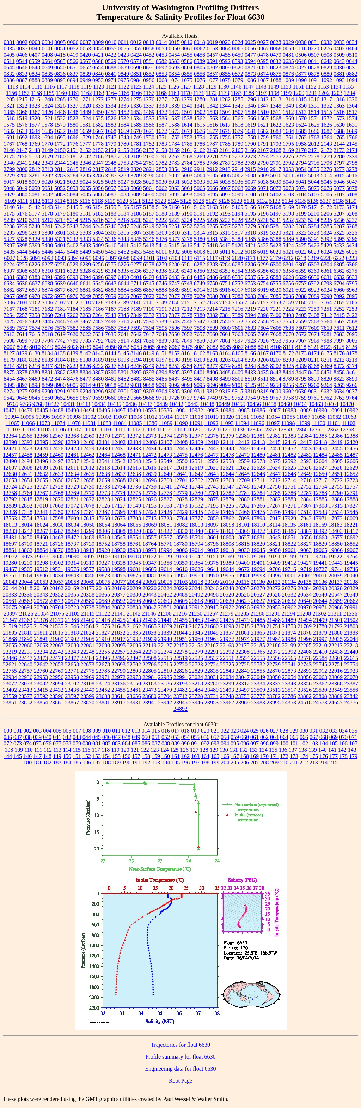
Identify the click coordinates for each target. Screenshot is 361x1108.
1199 (286, 93)
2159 (174, 150)
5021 (60, 182)
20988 (336, 607)
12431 (118, 449)
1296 (250, 99)
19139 (180, 556)
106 (343, 743)
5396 (351, 239)
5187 (148, 214)
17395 (118, 512)
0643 (339, 61)
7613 (9, 334)
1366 (21, 112)
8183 (47, 360)
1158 (36, 93)
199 (215, 762)
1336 (136, 106)
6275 (110, 264)
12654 (25, 480)
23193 (180, 683)
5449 (85, 252)
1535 (148, 118)
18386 (289, 531)
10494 (87, 410)
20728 (87, 607)
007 (77, 731)
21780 (320, 626)
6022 (301, 252)
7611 (339, 328)
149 (57, 756)
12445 (180, 449)
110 (28, 750)
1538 (186, 118)
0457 (212, 55)
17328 (10, 512)
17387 (103, 512)
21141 (118, 614)
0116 (300, 49)
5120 (122, 201)
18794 (196, 544)
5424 (288, 245)
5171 (313, 207)
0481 (288, 55)
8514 (275, 379)
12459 (41, 455)
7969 (313, 341)
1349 (288, 106)
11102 (348, 423)
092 (205, 743)
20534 (305, 595)
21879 (320, 633)
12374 (165, 436)
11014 (165, 417)
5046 (339, 182)
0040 (34, 49)
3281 (34, 175)
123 (155, 750)
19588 (103, 569)
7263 (85, 315)
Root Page (180, 1081)
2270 (212, 156)
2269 (199, 156)
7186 (98, 309)
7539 (161, 322)
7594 (148, 328)
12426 (56, 449)
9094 (186, 385)
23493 (227, 690)
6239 (85, 264)
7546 (186, 322)
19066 (336, 550)
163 (195, 756)
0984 (136, 80)
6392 (60, 277)
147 (37, 756)
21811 (41, 633)
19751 (10, 576)
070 (343, 737)
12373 (149, 436)
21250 (195, 614)
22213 (336, 645)
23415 (41, 690)
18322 (165, 531)
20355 (72, 595)
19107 (103, 556)
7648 (161, 334)
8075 (187, 347)
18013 (10, 525)
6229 (72, 264)
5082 (47, 195)
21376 (41, 620)
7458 (72, 322)
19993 (258, 576)
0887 (21, 80)
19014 (196, 550)
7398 (263, 315)
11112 (133, 429)
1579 (60, 125)
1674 (186, 131)
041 (57, 737)
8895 (9, 385)
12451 (274, 449)
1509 (250, 112)
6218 (300, 258)
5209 (9, 220)
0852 (148, 74)
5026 (110, 182)
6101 (149, 258)
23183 (149, 683)
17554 (25, 518)
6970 (34, 296)
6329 (98, 271)
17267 (274, 506)
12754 (320, 487)
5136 (312, 201)
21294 (288, 614)
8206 (263, 360)
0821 (250, 68)
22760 (41, 671)
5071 (263, 188)
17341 (41, 512)
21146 (149, 614)
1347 (263, 106)
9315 (237, 391)
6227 (47, 264)
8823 (339, 379)
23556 (351, 690)
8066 (161, 347)
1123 (135, 87)
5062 (161, 188)
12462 (87, 455)
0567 (85, 61)
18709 (25, 544)
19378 (211, 563)
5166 (250, 207)
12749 (258, 487)
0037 (21, 49)
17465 (227, 512)
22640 (25, 664)
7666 (263, 334)
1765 (339, 137)
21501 (336, 620)
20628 (274, 601)
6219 (313, 258)
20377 (118, 595)
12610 (56, 468)
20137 (335, 582)
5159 (161, 207)
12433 (134, 449)
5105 (313, 195)
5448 (72, 252)
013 (136, 731)
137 (293, 750)
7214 (212, 309)
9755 (263, 398)
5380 (199, 239)
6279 (161, 264)
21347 (10, 620)
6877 (60, 290)
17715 (149, 518)
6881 (85, 290)
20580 (87, 601)
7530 (148, 322)
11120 (193, 429)
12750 (274, 487)
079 (77, 743)
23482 (180, 690)
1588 (174, 125)
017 (175, 731)
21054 (42, 614)
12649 (305, 474)
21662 (134, 626)
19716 (289, 569)
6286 (250, 264)
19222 (335, 556)
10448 (207, 404)
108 (9, 750)
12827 (165, 499)
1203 (336, 93)
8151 (161, 353)
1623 (288, 125)
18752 (103, 544)
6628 (288, 277)
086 (146, 743)
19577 (87, 569)
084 (126, 743)
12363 (347, 429)
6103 (174, 258)
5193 (225, 214)
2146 (9, 150)
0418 (60, 55)
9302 (136, 391)
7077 (174, 296)
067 (314, 737)
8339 (301, 366)
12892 (25, 506)
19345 (134, 563)
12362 (331, 429)
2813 (47, 169)
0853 (161, 74)
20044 (26, 582)
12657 (72, 480)
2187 (110, 156)
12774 (118, 493)
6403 (148, 277)
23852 (25, 703)
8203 (225, 360)
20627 (258, 601)
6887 (148, 290)
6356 (263, 271)
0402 (339, 49)
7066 (123, 296)
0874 (263, 74)
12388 (351, 436)
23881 (103, 703)
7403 (288, 315)
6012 (237, 252)
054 (185, 737)
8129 (21, 353)
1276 (148, 99)
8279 (225, 366)
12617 (165, 468)
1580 (72, 125)
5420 (237, 245)
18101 (243, 525)
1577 (34, 125)
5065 (199, 188)
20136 (320, 582)
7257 (21, 315)
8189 (98, 360)
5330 (47, 239)
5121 (135, 201)
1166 (136, 93)
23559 (10, 696)
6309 (34, 271)
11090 (181, 423)
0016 (186, 42)
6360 (313, 271)
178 (343, 756)
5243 (72, 226)
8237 (110, 366)
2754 (136, 163)
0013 (148, 42)
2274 (263, 156)
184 (67, 762)
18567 (165, 537)
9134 (263, 385)
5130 (236, 201)
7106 (47, 302)
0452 (148, 55)
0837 (72, 74)
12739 (149, 487)
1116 (49, 87)
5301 (60, 233)
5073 (288, 188)
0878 (313, 74)
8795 (301, 379)
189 (116, 762)
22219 (10, 652)
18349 (211, 531)
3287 (110, 175)
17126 (103, 506)
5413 (148, 245)
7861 (225, 341)
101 (294, 743)
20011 (320, 576)
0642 (326, 61)
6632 (339, 277)
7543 (174, 322)
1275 (136, 99)
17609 (72, 518)
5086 (98, 195)
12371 (118, 436)
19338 (118, 563)
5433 (339, 245)
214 (323, 762)
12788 (320, 493)
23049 (258, 677)
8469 (34, 379)
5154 (98, 207)
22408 (305, 652)
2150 (60, 150)
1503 (212, 112)
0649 (47, 68)
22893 (305, 671)
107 (353, 743)
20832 (118, 607)
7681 (326, 334)
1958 (301, 144)
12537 (72, 461)
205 (235, 762)
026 (264, 731)
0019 (212, 42)
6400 (123, 277)
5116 (84, 201)
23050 (274, 677)
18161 (304, 525)
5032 (186, 182)
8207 (275, 360)
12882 (274, 499)
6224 (9, 264)
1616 (212, 125)
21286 (257, 614)
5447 (60, 252)
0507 (313, 55)
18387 (305, 531)
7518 (136, 322)
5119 (109, 201)
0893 (60, 80)
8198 (174, 360)
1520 (34, 118)
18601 (211, 537)
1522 (60, 118)
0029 (288, 42)
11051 (242, 417)
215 (333, 762)
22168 (227, 645)
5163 (212, 207)
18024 (41, 525)
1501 (186, 112)
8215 (21, 366)
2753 (123, 163)
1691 (9, 137)
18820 (258, 544)
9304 (161, 391)
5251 (174, 226)
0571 (136, 61)
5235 (326, 220)
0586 (186, 61)
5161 (186, 207)
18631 (258, 537)
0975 (123, 80)
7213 (199, 309)
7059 (110, 296)
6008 (199, 252)
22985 (165, 677)
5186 (136, 214)
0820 (237, 68)
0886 (9, 80)
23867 (72, 703)
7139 (123, 302)
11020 (227, 417)
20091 (150, 582)
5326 (351, 233)
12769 (72, 493)
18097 (212, 525)
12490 (10, 461)
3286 (98, 175)
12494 (25, 461)
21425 (118, 620)
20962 (289, 607)
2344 (60, 163)
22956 (56, 677)
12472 (149, 455)
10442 (176, 404)
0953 (98, 80)
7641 (123, 334)
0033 (339, 42)
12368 (72, 436)
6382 (21, 277)
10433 (83, 404)
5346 (148, 239)
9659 (98, 398)
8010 (35, 347)
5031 (174, 182)
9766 (25, 404)
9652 (60, 398)
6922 (301, 290)
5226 (212, 220)
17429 (180, 512)
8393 (148, 372)
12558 (227, 461)
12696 (149, 480)
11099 (303, 423)
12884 (305, 499)
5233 (301, 220)
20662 (351, 601)
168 (244, 756)
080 (86, 743)
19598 (118, 569)
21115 (88, 614)
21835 (134, 633)
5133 (274, 201)
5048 (9, 188)
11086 (150, 423)
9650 (47, 398)
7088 (301, 296)
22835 (211, 671)
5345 (136, 239)
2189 (136, 156)
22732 (258, 664)
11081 (89, 423)
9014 (85, 385)
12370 (103, 436)
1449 (85, 112)
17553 (10, 518)
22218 (351, 645)
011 (116, 731)
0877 (301, 74)
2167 (263, 150)
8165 (237, 353)
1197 (261, 93)
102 (304, 743)
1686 (313, 131)
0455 (186, 55)
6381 (9, 277)
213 (314, 762)
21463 (196, 620)
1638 (72, 131)
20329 (351, 588)
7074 (161, 296)
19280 (10, 563)
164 (205, 756)
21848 (211, 633)
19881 (149, 576)
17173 (180, 506)
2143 (326, 144)
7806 (110, 341)
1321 (9, 106)
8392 (136, 372)
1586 (148, 125)
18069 (150, 525)
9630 (301, 391)
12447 (211, 449)
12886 (336, 499)
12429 (87, 449)
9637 (351, 391)
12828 (180, 499)
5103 (288, 195)
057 (215, 737)
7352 (148, 315)
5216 (98, 220)
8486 (161, 379)
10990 (320, 410)
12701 (180, 480)
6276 (123, 264)
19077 (41, 556)
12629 (351, 468)
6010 (212, 252)
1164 (111, 93)
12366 (41, 436)
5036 (237, 182)
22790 (118, 671)
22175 (242, 645)
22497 (134, 658)
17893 (242, 518)
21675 (196, 626)
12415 (274, 442)
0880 (326, 74)
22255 (103, 652)
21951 (180, 639)
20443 (149, 595)
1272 (98, 99)
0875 (275, 74)
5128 (224, 201)
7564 (326, 322)
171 (274, 756)
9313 (225, 391)
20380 (134, 595)
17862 (227, 518)
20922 (227, 607)
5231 (275, 220)
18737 (72, 544)
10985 (242, 410)
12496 (41, 461)
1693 (34, 137)
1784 (174, 144)
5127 (211, 201)
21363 (25, 620)
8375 (9, 372)
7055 (98, 296)
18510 (103, 537)
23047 (242, 677)
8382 (60, 372)
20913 (211, 607)
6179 (275, 258)
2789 (250, 163)
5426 (313, 245)
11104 (29, 429)
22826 (180, 671)
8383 (72, 372)
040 (47, 737)
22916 (336, 671)
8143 (98, 353)
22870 (274, 671)
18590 (180, 537)
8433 (250, 372)
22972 (118, 677)
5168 (275, 207)
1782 (148, 144)
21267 (211, 614)
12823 (103, 499)
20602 (149, 601)
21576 (103, 626)
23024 (196, 677)
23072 (10, 683)
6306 (351, 264)
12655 (41, 480)
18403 (336, 531)
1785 (186, 144)
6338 (161, 271)
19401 (258, 563)
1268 (60, 99)
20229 (180, 588)
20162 (56, 588)
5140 (9, 207)
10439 (161, 404)
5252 (186, 226)
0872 (237, 74)
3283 (60, 175)
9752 (237, 398)
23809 (336, 696)
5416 (186, 245)
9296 (98, 391)
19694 (258, 569)
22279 (196, 652)
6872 (21, 290)
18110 (258, 525)
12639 (149, 474)
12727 (41, 487)
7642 (136, 334)
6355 (250, 271)
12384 (305, 436)
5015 (339, 175)
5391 (313, 239)
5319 (263, 233)
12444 (165, 449)
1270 (72, 99)
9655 (72, 398)
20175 (87, 588)
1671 (148, 131)
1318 (339, 99)
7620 (72, 334)
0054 (98, 49)
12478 (227, 455)
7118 (85, 302)
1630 (339, 125)
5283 (301, 226)
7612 (351, 328)
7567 (339, 322)
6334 (110, 271)
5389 (288, 239)
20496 (211, 595)
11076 (73, 423)
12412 (242, 442)
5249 (148, 226)
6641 (85, 283)
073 (17, 743)
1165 (123, 93)
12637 (118, 474)
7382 (212, 315)
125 (174, 750)
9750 (225, 398)
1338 (161, 106)
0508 (326, 55)
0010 (110, 42)
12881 (258, 499)
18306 (103, 531)
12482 (289, 455)
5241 (47, 226)
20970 (305, 607)
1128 (198, 87)
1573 (339, 118)
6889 (174, 290)
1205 (9, 99)
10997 (58, 417)
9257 (301, 385)
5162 (199, 207)
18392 (320, 531)
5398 (21, 245)
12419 (336, 442)
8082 (212, 347)
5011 (288, 175)
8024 (60, 347)
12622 (242, 468)
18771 (165, 544)
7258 (34, 315)
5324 (326, 233)
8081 (200, 347)
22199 (289, 645)
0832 (9, 74)
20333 (10, 595)
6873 (34, 290)
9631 (313, 391)
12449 (242, 449)
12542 (118, 461)
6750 (212, 283)
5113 (47, 201)
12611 (72, 468)
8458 (339, 372)
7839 (161, 341)
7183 (60, 309)
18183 (335, 525)
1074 (174, 80)
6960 (339, 290)
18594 (196, 537)
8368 (313, 366)
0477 (250, 55)
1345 (237, 106)
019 (195, 731)
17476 (274, 512)
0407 (34, 55)
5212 (47, 220)
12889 (10, 506)
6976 (72, 296)
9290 (47, 391)
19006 (180, 550)
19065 (320, 550)
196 (185, 762)
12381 (258, 436)
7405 (301, 315)
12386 (336, 436)
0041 (47, 49)
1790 (250, 144)
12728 (56, 487)
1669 (123, 131)
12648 (289, 474)
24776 (351, 703)
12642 (196, 474)
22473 (41, 658)
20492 (196, 595)
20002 (305, 576)
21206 (164, 614)
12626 (305, 468)
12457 (10, 455)
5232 (288, 220)
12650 (320, 474)
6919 (263, 290)
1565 (237, 118)
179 (353, 756)
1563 (212, 118)
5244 (85, 226)
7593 (136, 328)
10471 (10, 410)
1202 (324, 93)
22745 (320, 664)
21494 (305, 620)
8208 (288, 360)
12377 (196, 436)
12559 (242, 461)
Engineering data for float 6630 (180, 1069)
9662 (123, 398)
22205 (305, 645)
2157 (148, 150)
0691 (148, 68)
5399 (34, 245)
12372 (134, 436)
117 (96, 750)
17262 (242, 506)
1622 (275, 125)
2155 (123, 150)
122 (145, 750)
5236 (339, 220)
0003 (34, 42)
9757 (275, 398)
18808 (227, 544)
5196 (263, 214)
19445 (351, 563)
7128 (97, 302)
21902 (72, 639)
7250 (313, 309)
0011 (123, 42)
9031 (136, 385)
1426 (47, 112)
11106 (59, 429)
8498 (212, 379)
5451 (110, 252)
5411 (123, 245)
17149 (134, 506)
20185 (103, 588)
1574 (351, 118)
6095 (85, 258)
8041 (98, 347)
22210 (320, 645)
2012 (313, 144)
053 (175, 737)
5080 (21, 195)
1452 (123, 112)
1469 (148, 112)
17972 (336, 518)
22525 (196, 658)
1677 (212, 131)
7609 (313, 328)
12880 (242, 499)
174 (304, 756)
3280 (21, 175)
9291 (60, 391)
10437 (145, 404)
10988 (289, 410)
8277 (212, 366)
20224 (165, 588)
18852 (351, 544)
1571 (313, 118)
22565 (289, 658)
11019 (212, 417)
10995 (27, 417)
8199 (186, 360)
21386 (72, 620)
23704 (165, 696)
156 (126, 756)
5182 (98, 214)
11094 (242, 423)
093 (215, 743)
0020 (225, 42)
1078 (225, 80)
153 (96, 756)
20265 (242, 588)
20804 (103, 607)
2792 (288, 163)
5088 (123, 195)
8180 (21, 360)
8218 (60, 366)
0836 (60, 74)
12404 (134, 442)
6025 (339, 252)
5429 (326, 245)
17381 (87, 512)
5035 (225, 182)
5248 (136, 226)
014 (146, 731)
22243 (72, 652)
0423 (123, 55)
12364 (10, 436)
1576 (21, 125)
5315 (212, 233)
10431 (68, 404)
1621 (263, 125)
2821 (148, 169)
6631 (326, 277)
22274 (165, 652)
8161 (186, 353)
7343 (110, 315)
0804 (186, 68)
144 (8, 756)
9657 (85, 398)
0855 (186, 74)
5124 (173, 201)
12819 (41, 499)
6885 (136, 290)
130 (224, 750)
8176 (339, 353)
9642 (9, 398)
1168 (161, 93)
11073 (43, 423)
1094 (351, 80)
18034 (72, 525)
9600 (275, 391)
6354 (237, 271)
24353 (289, 703)
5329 (34, 239)
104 (323, 743)
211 (294, 762)
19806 (41, 576)
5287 (339, 226)
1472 (161, 112)
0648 (34, 68)
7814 (123, 341)
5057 (110, 188)
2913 (225, 169)
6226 (34, 264)
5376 (161, 239)
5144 (60, 207)
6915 (212, 290)
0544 (21, 61)
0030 (301, 42)
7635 (110, 334)
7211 (174, 309)
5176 (21, 214)
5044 (313, 182)
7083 (250, 296)
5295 (9, 233)
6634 (9, 283)
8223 (72, 366)
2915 (250, 169)
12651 (336, 474)
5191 (199, 214)
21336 (350, 614)
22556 (274, 658)
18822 (289, 544)
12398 (72, 442)
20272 (274, 588)
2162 (199, 150)
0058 (148, 49)
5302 (72, 233)
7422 (351, 315)
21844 (180, 633)
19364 (196, 563)
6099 (136, 258)
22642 (41, 664)
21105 (72, 614)
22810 (165, 671)
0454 (174, 55)
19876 (134, 576)
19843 (72, 576)
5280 (263, 226)
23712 (180, 696)
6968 (21, 296)
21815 (56, 633)
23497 (242, 690)
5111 (22, 201)
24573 (320, 703)
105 (333, 743)
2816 (85, 169)
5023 (72, 182)
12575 (274, 461)
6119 (224, 258)
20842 (149, 607)
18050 (88, 525)
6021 (288, 252)
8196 (148, 360)
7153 (212, 302)
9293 (72, 391)
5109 (10, 201)
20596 (134, 601)
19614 (165, 569)
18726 (56, 544)
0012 (136, 42)
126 (184, 750)
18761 (134, 544)
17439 (211, 512)
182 (47, 762)
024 (244, 731)
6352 (212, 271)
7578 (60, 328)
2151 (72, 150)
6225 (21, 264)
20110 (227, 582)
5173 (339, 207)
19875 (118, 576)
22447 (25, 658)
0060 (174, 49)
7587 (110, 328)
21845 (196, 633)
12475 (180, 455)
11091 (196, 423)
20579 (72, 601)
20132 (273, 582)
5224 (186, 220)
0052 (72, 49)
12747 (227, 487)
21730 (258, 626)
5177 (34, 214)
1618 (237, 125)
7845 (174, 341)
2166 (250, 150)
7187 (110, 309)
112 (47, 750)
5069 (250, 188)
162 (185, 756)
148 (47, 756)
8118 (300, 347)
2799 (9, 169)
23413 (25, 690)
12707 (211, 480)
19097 (88, 556)
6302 (301, 264)
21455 (180, 620)
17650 (103, 518)
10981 (180, 410)
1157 (23, 93)
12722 (336, 480)
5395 (339, 239)
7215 (225, 309)
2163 (212, 150)
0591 (212, 61)
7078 (186, 296)
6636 (21, 283)
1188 (248, 93)
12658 (87, 480)
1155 (348, 87)
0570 (123, 61)
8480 (98, 379)
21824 (87, 633)
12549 (165, 461)
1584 (123, 125)
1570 (301, 118)
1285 (237, 99)
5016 (351, 175)
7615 (34, 334)
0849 (123, 74)
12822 (87, 499)
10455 (238, 404)
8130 (34, 353)
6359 (301, 271)
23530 (320, 690)
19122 (149, 556)
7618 (47, 334)
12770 (87, 493)
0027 (263, 42)
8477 (85, 379)
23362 (320, 683)
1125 (160, 87)
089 (175, 743)
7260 (47, 315)
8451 (326, 372)
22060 (25, 645)
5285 (326, 226)
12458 (25, 455)
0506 (301, 55)
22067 (56, 645)
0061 (186, 49)
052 (165, 737)
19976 (227, 576)
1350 (301, 106)
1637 (60, 131)
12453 (305, 449)
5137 (325, 201)
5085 (85, 195)
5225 (199, 220)
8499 (225, 379)
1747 (110, 137)
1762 (301, 137)
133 (253, 750)
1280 (199, 99)
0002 (21, 42)
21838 (149, 633)
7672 (301, 334)
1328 (85, 106)
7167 (9, 309)
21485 (258, 620)
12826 (149, 499)
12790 (336, 493)
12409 (196, 442)
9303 (148, 391)
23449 (87, 690)
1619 (250, 125)
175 (314, 756)
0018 (199, 42)
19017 (211, 550)
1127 (185, 87)
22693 (118, 664)
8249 (148, 366)
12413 (258, 442)
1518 (9, 118)
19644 (227, 569)
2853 (161, 169)
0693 (174, 68)
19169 (227, 556)
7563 (313, 322)
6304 (326, 264)
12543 (134, 461)
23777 (258, 696)
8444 (288, 372)
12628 (336, 468)
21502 (351, 620)
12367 (56, 436)
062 (264, 737)
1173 (223, 93)
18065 (134, 525)
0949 (85, 80)
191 (136, 762)
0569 (110, 61)
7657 (199, 334)
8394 (161, 372)
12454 (320, 449)
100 (284, 743)
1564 (225, 118)
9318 (250, 391)
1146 (236, 87)
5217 (110, 220)
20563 (25, 601)
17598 (56, 518)
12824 (118, 499)
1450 (98, 112)
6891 (186, 290)
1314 (288, 99)
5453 (136, 252)
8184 (60, 360)
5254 (199, 226)
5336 (110, 239)
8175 (326, 353)
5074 (301, 188)
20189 (118, 588)
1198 (273, 93)
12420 (351, 442)
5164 (225, 207)
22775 (87, 671)
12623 (258, 468)
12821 (72, 499)
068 (323, 737)
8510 (250, 379)
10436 (130, 404)
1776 (72, 144)
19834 (56, 576)
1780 (123, 144)
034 (343, 731)
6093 (60, 258)
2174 (351, 150)
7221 (275, 309)
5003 (186, 175)
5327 (9, 239)
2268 (186, 156)
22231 (25, 652)
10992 (351, 410)
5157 (136, 207)
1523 (72, 118)
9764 (351, 398)
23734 (211, 696)
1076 (199, 80)
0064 (225, 49)
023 (235, 731)
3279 (9, 175)
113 (57, 750)
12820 (56, 499)
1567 (263, 118)
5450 (98, 252)
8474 (60, 379)
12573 (258, 461)
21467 (211, 620)
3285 (85, 175)
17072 (72, 506)
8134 (47, 353)
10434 (99, 404)
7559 (301, 322)
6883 (110, 290)
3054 (301, 169)
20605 (180, 601)
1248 (47, 99)
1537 (174, 118)
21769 (305, 626)
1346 (250, 106)
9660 (110, 398)
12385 (320, 436)
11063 (349, 417)
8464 (9, 379)
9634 (339, 391)
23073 (25, 683)
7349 (136, 315)
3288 (123, 175)
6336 (136, 271)
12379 (227, 436)
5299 (34, 233)
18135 (289, 525)
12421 (10, 449)
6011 (224, 252)
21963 (211, 639)
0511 (9, 61)
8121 (313, 347)
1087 (263, 80)
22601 (336, 658)
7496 (110, 322)
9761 (313, 398)
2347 (98, 163)
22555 (258, 658)
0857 (212, 74)
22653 (56, 664)
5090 (148, 195)
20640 (305, 601)
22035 (336, 639)
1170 (186, 93)
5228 (237, 220)
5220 (136, 220)
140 (322, 750)
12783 (242, 493)
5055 (85, 188)
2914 (237, 169)
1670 (136, 131)
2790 (263, 163)
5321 (288, 233)
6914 (199, 290)
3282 (47, 175)
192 (146, 762)
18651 (289, 537)
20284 (305, 588)
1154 (335, 87)
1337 (148, 106)
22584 (320, 658)
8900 (60, 385)
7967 (301, 341)
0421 (98, 55)
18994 (165, 550)
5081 (34, 195)
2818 (110, 169)
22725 (227, 664)
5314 (199, 233)
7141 (148, 302)
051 (156, 737)
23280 (211, 683)
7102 (35, 302)
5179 (60, 214)
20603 (165, 601)
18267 (41, 531)
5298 (21, 233)
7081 (225, 296)
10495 (103, 410)
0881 (339, 74)
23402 (10, 690)
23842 (351, 696)
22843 (227, 671)
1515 (326, 112)
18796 (211, 544)
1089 (288, 80)
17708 (134, 518)
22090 (103, 645)
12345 (254, 429)
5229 (250, 220)
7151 (186, 302)
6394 (85, 277)
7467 (85, 322)
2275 (275, 156)
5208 (351, 214)
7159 (288, 302)
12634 (72, 474)
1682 (263, 131)
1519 (21, 118)
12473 (165, 455)
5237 (351, 220)
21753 (289, 626)
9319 (263, 391)
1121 (110, 87)
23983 (258, 703)
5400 (47, 245)
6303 (313, 264)
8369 (326, 366)
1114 (24, 87)
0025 (250, 42)
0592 (225, 61)
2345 (72, 163)
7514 (123, 322)
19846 (87, 576)
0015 (174, 42)
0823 (275, 68)
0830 (339, 68)
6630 (313, 277)
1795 (288, 144)
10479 (25, 410)
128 (204, 750)
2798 (351, 163)
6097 (111, 258)
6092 (47, 258)
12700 (165, 480)
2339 (351, 156)
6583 (275, 277)
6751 (225, 283)
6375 (351, 271)
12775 (134, 493)
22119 (149, 645)
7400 (275, 315)
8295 (263, 366)
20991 (351, 607)
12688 (118, 480)
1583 (110, 125)
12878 (211, 499)
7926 (263, 341)
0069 (288, 49)
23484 (196, 690)
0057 (136, 49)
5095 (212, 195)
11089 (165, 423)
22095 (118, 645)
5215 (85, 220)
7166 (351, 302)
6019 (263, 252)
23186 (165, 683)
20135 (304, 582)
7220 (263, 309)
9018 (110, 385)
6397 (110, 277)
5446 (47, 252)
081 (96, 743)
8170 (275, 353)
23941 (149, 703)
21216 (180, 614)
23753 (242, 696)
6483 (174, 277)
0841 (110, 74)
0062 (199, 49)
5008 (250, 175)
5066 (212, 188)
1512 (288, 112)
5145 (72, 207)
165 (215, 756)
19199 (289, 556)
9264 (326, 385)
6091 (35, 258)
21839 (165, 633)
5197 (275, 214)
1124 (148, 87)
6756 (288, 283)
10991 (336, 410)
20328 (336, 588)
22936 (25, 677)
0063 (212, 49)
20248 (227, 588)
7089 (313, 296)
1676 (199, 131)
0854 (174, 74)
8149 (148, 353)
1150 (285, 87)
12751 (289, 487)
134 (263, 750)
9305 (174, 391)
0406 (21, 55)
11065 (12, 423)
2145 (351, 144)
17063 (56, 506)
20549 (351, 595)
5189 (174, 214)
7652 (186, 334)
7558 (288, 322)
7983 (326, 341)
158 (146, 756)
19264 (351, 556)
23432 (56, 690)
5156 (123, 207)
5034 (212, 182)
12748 (242, 487)
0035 (9, 49)
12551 (196, 461)
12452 (289, 449)
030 (304, 731)
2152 (85, 150)
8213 (351, 360)
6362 (339, 271)
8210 (313, 360)
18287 (56, 531)
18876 (56, 550)
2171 (313, 150)
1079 (237, 80)
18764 (149, 544)
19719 (305, 569)
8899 (47, 385)
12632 (41, 474)
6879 (72, 290)
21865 (258, 633)
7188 (123, 309)
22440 (351, 652)
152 (86, 756)
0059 (161, 49)
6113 (187, 258)
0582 (161, 61)
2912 (212, 169)
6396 (98, 277)
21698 (227, 626)
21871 (274, 633)
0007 (85, 42)
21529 (41, 626)
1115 (37, 87)
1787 (212, 144)
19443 (336, 563)
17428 (165, 512)
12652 (351, 474)
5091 (161, 195)
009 (96, 731)
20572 (41, 601)
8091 (263, 347)
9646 (34, 398)
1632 (9, 131)
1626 (326, 125)
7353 (161, 315)
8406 (212, 372)
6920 (275, 290)
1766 (351, 137)
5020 (47, 182)
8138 (60, 353)
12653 (10, 480)
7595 (161, 328)
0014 (161, 42)
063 (274, 737)
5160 (174, 207)
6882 (98, 290)
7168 (21, 309)
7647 (148, 334)
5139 (350, 201)
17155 (149, 506)
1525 (98, 118)
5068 (237, 188)
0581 (148, 61)
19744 (336, 569)
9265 (339, 385)
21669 (165, 626)
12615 (134, 468)
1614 (186, 125)
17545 (351, 512)
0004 (47, 42)
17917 (274, 518)
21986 (289, 639)
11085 (135, 423)
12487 (351, 455)
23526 (305, 690)
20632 (289, 601)
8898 (34, 385)
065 (294, 737)
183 (57, 762)
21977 (258, 639)
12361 (316, 429)
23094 (56, 683)
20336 (25, 595)
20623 (242, 601)
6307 (9, 271)
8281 (237, 366)
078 (67, 743)
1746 (98, 137)
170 (264, 756)
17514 (305, 512)
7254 (9, 315)
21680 (211, 626)
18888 (72, 550)
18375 (274, 531)
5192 (212, 214)
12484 (320, 455)
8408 (225, 372)
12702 (196, 480)
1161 (73, 93)
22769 (56, 671)
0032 (326, 42)
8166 (250, 353)
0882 (351, 74)
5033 (199, 182)
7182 (47, 309)
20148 (25, 588)
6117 (212, 258)
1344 (225, 106)
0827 (301, 68)
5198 (288, 214)
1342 (212, 106)
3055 (313, 169)
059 (235, 737)
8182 (34, 360)
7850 (199, 341)
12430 (103, 449)
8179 (9, 360)
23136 (118, 683)
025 (254, 731)
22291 (211, 652)
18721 (41, 544)
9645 (21, 398)
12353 (269, 429)
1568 (275, 118)
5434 (351, 245)
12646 (258, 474)
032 (323, 731)
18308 (118, 531)
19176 (242, 556)
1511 (275, 112)
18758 (118, 544)
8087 (238, 347)
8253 (174, 366)
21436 (149, 620)
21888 (10, 639)
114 (67, 750)
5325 (339, 233)
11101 (334, 423)
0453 (161, 55)
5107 (339, 195)
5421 (250, 245)
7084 (263, 296)
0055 (110, 49)
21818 (72, 633)
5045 (326, 182)
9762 (326, 398)
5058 (123, 188)
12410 (211, 442)
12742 (180, 487)
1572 (326, 118)
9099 (225, 385)
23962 (227, 703)
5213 (60, 220)
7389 (237, 315)
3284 (72, 175)
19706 (274, 569)
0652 (85, 68)
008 (86, 731)
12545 (149, 461)
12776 (149, 493)
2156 (136, 150)
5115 (72, 201)
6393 (72, 277)
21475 (227, 620)
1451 (110, 112)
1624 (301, 125)
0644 (351, 61)
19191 (274, 556)
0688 (110, 68)
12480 (258, 455)
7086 (288, 296)
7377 (174, 315)
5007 (237, 175)
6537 (250, 277)
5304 (98, 233)
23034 (227, 677)
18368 (242, 531)
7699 (21, 341)
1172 (211, 93)
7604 (263, 328)
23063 (320, 677)
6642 (98, 283)
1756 (225, 137)
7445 (47, 322)
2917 (275, 169)
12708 (227, 480)
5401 (60, 245)
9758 (288, 398)
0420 (85, 55)
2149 (47, 150)
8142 (85, 353)
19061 (289, 550)
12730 (87, 487)
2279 (326, 156)
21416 (103, 620)
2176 (21, 156)
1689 (351, 131)
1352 (326, 106)
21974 (242, 639)
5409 (98, 245)
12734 (118, 487)
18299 (87, 531)
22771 (72, 671)
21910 (103, 639)
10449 (223, 404)
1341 (199, 106)
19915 (165, 576)
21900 (56, 639)
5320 (275, 233)
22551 (227, 658)
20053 (41, 582)
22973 (134, 677)
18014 (26, 525)
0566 (72, 61)
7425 (9, 322)
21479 (242, 620)
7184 (72, 309)
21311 (335, 614)
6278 (148, 264)
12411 (227, 442)
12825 (134, 499)
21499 (320, 620)
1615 (199, 125)
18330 (180, 531)
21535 (56, 626)
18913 (87, 550)
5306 (123, 233)
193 (156, 762)
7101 (22, 302)
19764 (25, 576)
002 (27, 731)
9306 (186, 391)
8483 (136, 379)
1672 (161, 131)
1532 (123, 118)
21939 (149, 639)
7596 (174, 328)
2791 (275, 163)
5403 (85, 245)
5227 (225, 220)
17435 (196, 512)
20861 (165, 607)
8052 (123, 347)
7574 (34, 328)
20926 (242, 607)
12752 (305, 487)
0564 (47, 61)
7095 (351, 296)
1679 (237, 131)
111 (38, 750)
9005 (72, 385)
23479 (165, 690)
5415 (174, 245)
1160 (61, 93)
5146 (85, 207)
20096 (165, 582)
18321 (149, 531)
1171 (198, 93)
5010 (275, 175)
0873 (250, 74)
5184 (123, 214)
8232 (98, 366)
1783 (161, 144)
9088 (148, 385)
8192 (110, 360)
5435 (9, 252)
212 (304, 762)
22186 (274, 645)
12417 (305, 442)
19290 (25, 563)
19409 (274, 563)
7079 (199, 296)
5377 (174, 239)
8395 (174, 372)
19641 (211, 569)
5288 (351, 226)
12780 (196, 493)
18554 (134, 537)
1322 (21, 106)
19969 (196, 576)
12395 (41, 442)
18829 (320, 544)
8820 (326, 379)
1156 (11, 93)
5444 (21, 252)
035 (353, 731)
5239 (21, 226)
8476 (72, 379)
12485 (336, 455)
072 (8, 743)
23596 (56, 696)
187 (96, 762)
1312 (263, 99)
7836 (148, 341)
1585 (136, 125)
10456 (254, 404)
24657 (336, 703)
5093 (186, 195)
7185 (85, 309)
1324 (47, 106)
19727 (320, 569)
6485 (199, 277)
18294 (72, 531)
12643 (211, 474)
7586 (98, 328)
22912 (320, 671)
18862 (25, 550)
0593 (237, 61)
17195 (211, 506)
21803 (351, 626)
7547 (199, 322)
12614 (118, 468)
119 (115, 750)
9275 (21, 391)
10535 (149, 410)
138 (303, 750)
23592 (41, 696)
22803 (134, 671)
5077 (339, 188)
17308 (320, 506)
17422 (149, 512)
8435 (263, 372)
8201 (212, 360)
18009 (351, 518)
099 (274, 743)
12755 (336, 487)
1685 (301, 131)
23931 (134, 703)
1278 (174, 99)
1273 (110, 99)
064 (284, 737)
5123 (160, 201)
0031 (313, 42)
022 (225, 731)
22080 (72, 645)
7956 (288, 341)
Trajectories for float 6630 (180, 1045)
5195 (250, 214)
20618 (196, 601)
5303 (85, 233)
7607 (301, 328)
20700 (41, 607)
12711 (258, 480)
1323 (34, 106)
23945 (180, 703)
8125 (338, 347)
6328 (85, 271)
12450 (258, 449)
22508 (149, 658)
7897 (237, 341)
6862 (9, 290)
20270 (258, 588)
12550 (180, 461)
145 (17, 756)
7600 (225, 328)
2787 (225, 163)
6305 (339, 264)
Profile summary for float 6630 (180, 1057)
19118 (134, 556)
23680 (149, 696)
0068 (275, 49)
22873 (289, 671)
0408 (47, 55)
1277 (161, 99)
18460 (41, 537)
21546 (72, 626)
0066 (250, 49)
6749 (199, 283)
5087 (110, 195)
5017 (9, 182)
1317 (326, 99)
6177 (262, 258)
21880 (336, 633)
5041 (301, 182)
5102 (275, 195)
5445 (34, 252)
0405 (9, 55)
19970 (211, 576)
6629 (301, 277)
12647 (274, 474)
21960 (196, 639)
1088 (275, 80)
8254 (186, 366)
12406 (149, 442)
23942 (165, 703)
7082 (237, 296)
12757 (351, 487)
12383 (289, 436)
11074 (58, 423)
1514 (313, 112)
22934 (10, 677)
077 (57, 743)
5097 (225, 195)
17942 (305, 518)
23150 (134, 683)
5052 (60, 188)
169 (254, 756)
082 (106, 743)
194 (165, 762)
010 (106, 731)
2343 (47, 163)
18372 (258, 531)
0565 (60, 61)
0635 (288, 61)
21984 (274, 639)
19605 (149, 569)
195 (175, 762)
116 (86, 750)
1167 (148, 93)
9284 (34, 391)
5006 (225, 175)
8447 (301, 372)
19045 (258, 550)
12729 (72, 487)
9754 (250, 398)
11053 (257, 417)
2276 (288, 156)
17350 (56, 512)
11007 (120, 417)
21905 (87, 639)
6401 (136, 277)
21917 (118, 639)
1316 (313, 99)
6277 (136, 264)
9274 (9, 391)
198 (205, 762)
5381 (212, 239)
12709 (242, 480)
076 (47, 743)
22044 (351, 639)
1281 (212, 99)
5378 (186, 239)
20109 (212, 582)
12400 (87, 442)
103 (314, 743)
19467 (10, 569)
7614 (21, 334)
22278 (180, 652)
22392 (289, 652)
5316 (225, 233)
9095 (199, 385)
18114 (273, 525)
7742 (60, 341)
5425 (301, 245)
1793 (275, 144)
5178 (47, 214)
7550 (225, 322)
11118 (178, 429)
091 (195, 743)
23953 (211, 703)
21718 (242, 626)
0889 (47, 80)
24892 (180, 709)
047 (116, 737)
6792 (313, 283)
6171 (250, 258)
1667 (98, 131)
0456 (199, 55)
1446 (60, 112)
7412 (326, 315)
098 (264, 743)
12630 (10, 474)
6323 (72, 271)
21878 (305, 633)
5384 (237, 239)
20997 (11, 614)
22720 (180, 664)
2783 (174, 163)
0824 (288, 68)
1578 (47, 125)
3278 (351, 169)
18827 (305, 544)
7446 (60, 322)
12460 (56, 455)
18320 (134, 531)
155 (116, 756)
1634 (34, 131)
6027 (9, 258)
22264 (134, 652)
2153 (98, 150)
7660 (212, 334)
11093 (226, 423)
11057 (303, 417)
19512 (41, 569)
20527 (258, 595)
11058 (318, 417)
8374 (351, 366)
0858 (225, 74)
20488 (180, 595)
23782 (274, 696)
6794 (339, 283)
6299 (263, 264)
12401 (103, 442)
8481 (110, 379)
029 (294, 731)
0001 (9, 42)
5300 (47, 233)
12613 (103, 468)
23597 (72, 696)
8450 (313, 372)
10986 (258, 410)
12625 (289, 468)
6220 (326, 258)
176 (323, 756)
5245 (98, 226)
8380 (34, 372)
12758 (10, 493)
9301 (123, 391)
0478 (263, 55)
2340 (9, 163)
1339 (174, 106)
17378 (72, 512)
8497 (199, 379)
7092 (339, 296)
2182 (85, 156)
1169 (173, 93)
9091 (161, 385)
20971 (320, 607)
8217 (47, 366)
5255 (212, 226)
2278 (313, 156)
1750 (148, 137)
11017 (181, 417)
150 (67, 756)
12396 (56, 442)
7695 (351, 334)
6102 (161, 258)
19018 (227, 550)
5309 (161, 233)
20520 (227, 595)
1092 (326, 80)
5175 (9, 214)
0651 (72, 68)
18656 (305, 537)
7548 (212, 322)
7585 (85, 328)
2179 (47, 156)
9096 (212, 385)
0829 (326, 68)
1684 (288, 131)
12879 (227, 499)
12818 (25, 499)
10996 (43, 417)
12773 (103, 493)
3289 (136, 175)
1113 (12, 87)
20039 (336, 576)
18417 (351, 531)
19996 (274, 576)
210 (284, 762)
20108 (196, 582)
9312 (212, 391)
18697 (10, 544)
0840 (98, 74)
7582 (72, 328)
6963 (351, 290)
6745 (148, 283)
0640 (301, 61)
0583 (174, 61)
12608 (25, 468)
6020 (275, 252)
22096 (134, 645)
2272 (237, 156)
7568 (351, 322)
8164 (225, 353)
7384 (225, 315)
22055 (10, 645)
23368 (336, 683)
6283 (212, 264)
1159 (48, 93)
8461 (351, 372)
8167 (263, 353)
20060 (88, 582)
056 (205, 737)
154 (106, 756)
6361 (326, 271)
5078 (351, 188)
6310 (47, 271)
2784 (186, 163)
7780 (72, 341)
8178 (351, 353)
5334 (98, 239)
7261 (60, 315)
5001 (161, 175)
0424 (136, 55)
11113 (148, 429)
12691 (134, 480)
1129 (211, 87)
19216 (320, 556)
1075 (186, 80)
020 (205, 731)
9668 (148, 398)
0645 (9, 68)
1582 (98, 125)
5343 (123, 239)
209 (274, 762)
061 (254, 737)
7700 (34, 341)
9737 (186, 398)
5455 (148, 252)
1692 (21, 137)
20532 (289, 595)
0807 (212, 68)
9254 (275, 385)
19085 (57, 556)
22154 (196, 645)
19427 (305, 563)
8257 (199, 366)
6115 (199, 258)
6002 (174, 252)
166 (225, 756)
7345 (123, 315)
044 (86, 737)
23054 (289, 677)
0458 (225, 55)
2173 (339, 150)
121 (135, 750)
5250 (161, 226)
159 (156, 756)
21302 (319, 614)
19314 (72, 563)
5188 (161, 214)
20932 (258, 607)
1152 (310, 87)
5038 (263, 182)
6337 (148, 271)
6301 (288, 264)
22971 (103, 677)
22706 (149, 664)
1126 (173, 87)
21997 (320, 639)
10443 (192, 404)
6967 (9, 296)
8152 (174, 353)
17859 (211, 518)
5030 (161, 182)
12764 (25, 493)
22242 (56, 652)
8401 (199, 372)
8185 (72, 360)
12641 (180, 474)
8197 (161, 360)
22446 (10, 658)
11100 (318, 423)
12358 (285, 429)
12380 (242, 436)
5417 (199, 245)
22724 (211, 664)
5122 (147, 201)
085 (136, 743)
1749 (136, 137)
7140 (135, 302)
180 (27, 762)
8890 (351, 379)
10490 (72, 410)
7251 (326, 309)
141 (332, 750)
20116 (242, 582)
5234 (313, 220)
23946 (196, 703)
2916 (263, 169)
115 (77, 750)
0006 (72, 42)
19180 (258, 556)
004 (47, 731)
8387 (98, 372)
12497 (56, 461)
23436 (72, 690)
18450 (25, 537)
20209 (134, 588)
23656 (134, 696)
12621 (227, 468)
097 (254, 743)
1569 (288, 118)
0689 (123, 68)
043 (77, 737)
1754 (199, 137)
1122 (123, 87)
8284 (250, 366)
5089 (136, 195)
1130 (223, 87)
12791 (351, 493)
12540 (87, 461)
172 (284, 756)
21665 (149, 626)
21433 (134, 620)
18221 (351, 525)
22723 (196, 664)
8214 (9, 366)
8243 (123, 366)
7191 (161, 309)
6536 (237, 277)
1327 (72, 106)
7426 (21, 322)
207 (254, 762)
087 (156, 743)
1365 (9, 112)
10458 (269, 404)
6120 (237, 258)
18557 (149, 537)
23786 (289, 696)
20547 (336, 595)
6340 (186, 271)
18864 (41, 550)
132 (243, 750)
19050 (274, 550)
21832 (118, 633)
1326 (60, 106)
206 (244, 762)
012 (126, 731)
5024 (85, 182)
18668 (320, 537)
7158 (275, 302)
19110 (119, 556)
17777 (196, 518)
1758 (250, 137)
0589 (199, 61)
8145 (123, 353)
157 (136, 756)
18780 (180, 544)
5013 (313, 175)
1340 (186, 106)
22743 (305, 664)
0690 (136, 68)
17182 (196, 506)
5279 (250, 226)
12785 (274, 493)
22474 (56, 658)
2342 (34, 163)
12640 (165, 474)
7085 (275, 296)
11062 (334, 417)
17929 (289, 518)
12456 (351, 449)
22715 (165, 664)
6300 (275, 264)
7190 (148, 309)
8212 (339, 360)
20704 (56, 607)
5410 (110, 245)
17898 (258, 518)
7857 (212, 341)
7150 (173, 302)
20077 (119, 582)
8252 (161, 366)
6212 (288, 258)
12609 (41, 468)
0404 (351, 49)
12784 (258, 493)
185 (77, 762)
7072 (148, 296)
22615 (351, 658)
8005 (351, 341)
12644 (227, 474)
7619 (60, 334)
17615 (87, 518)
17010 (41, 506)
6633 (351, 277)
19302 (56, 563)
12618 (180, 468)
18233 (10, 531)
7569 (9, 328)
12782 (227, 493)
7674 (313, 334)
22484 (87, 658)
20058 (72, 582)
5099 (237, 195)
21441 (165, 620)
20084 (134, 582)
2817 (98, 169)
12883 (289, 499)
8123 (326, 347)
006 (67, 731)
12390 (10, 442)
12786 (289, 493)
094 (225, 743)
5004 (199, 175)
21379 (56, 620)
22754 (351, 664)
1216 (34, 99)
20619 (211, 601)
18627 (242, 537)
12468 (118, 455)
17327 (351, 506)
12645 (242, 474)
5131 (249, 201)
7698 (9, 341)
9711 (161, 398)
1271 (85, 99)
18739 (87, 544)
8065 (149, 347)
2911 (199, 169)
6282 (199, 264)
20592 (118, 601)
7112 (72, 302)
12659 (103, 480)
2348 (110, 163)
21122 (103, 614)
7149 (161, 302)
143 (352, 750)
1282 (225, 99)
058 (225, 737)
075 (37, 743)
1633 (21, 131)
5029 (148, 182)
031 (314, 731)
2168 (275, 150)
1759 (263, 137)
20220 (149, 588)
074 (27, 743)
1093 (339, 80)
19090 (72, 556)
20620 (227, 601)
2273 (250, 156)
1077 (212, 80)
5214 (72, 220)
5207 (339, 214)
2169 (288, 150)
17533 (320, 512)
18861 (10, 550)
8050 (111, 347)
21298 (304, 614)
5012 (301, 175)
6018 (250, 252)
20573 (56, 601)
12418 (320, 442)
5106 (326, 195)
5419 (225, 245)
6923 (313, 290)
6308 (21, 271)
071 (353, 737)
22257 (118, 652)
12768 (56, 493)
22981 (149, 677)
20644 (320, 601)
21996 (305, 639)
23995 (274, 703)
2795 (313, 163)
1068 (161, 80)
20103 (181, 582)
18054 (103, 525)
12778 (165, 493)
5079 (9, 195)
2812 (34, 169)
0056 (123, 49)
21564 (87, 626)
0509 (339, 55)
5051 (47, 188)
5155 (110, 207)
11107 (74, 429)
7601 (237, 328)
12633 (56, 474)
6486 (212, 277)
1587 (161, 125)
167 (235, 756)
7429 (34, 322)
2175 (9, 156)
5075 (313, 188)
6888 (161, 290)
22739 (274, 664)
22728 (242, 664)
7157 (262, 302)
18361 (227, 531)
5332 (72, 239)
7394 (250, 315)
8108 (276, 347)
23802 (305, 696)
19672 (242, 569)
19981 (242, 576)
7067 (136, 296)
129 (214, 750)
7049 (85, 296)
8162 (199, 353)
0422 (110, 55)
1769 (34, 144)
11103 (14, 429)
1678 (225, 131)
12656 (56, 480)
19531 (56, 569)
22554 (242, 658)
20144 (10, 588)
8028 (73, 347)
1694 (47, 137)
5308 (148, 233)
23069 (336, 677)
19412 (289, 563)
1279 (186, 99)
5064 (186, 188)
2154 (110, 150)
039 (37, 737)
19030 (242, 550)
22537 (211, 658)
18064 (119, 525)
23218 (196, 683)
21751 (274, 626)
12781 (211, 493)
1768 (21, 144)
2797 (339, 163)
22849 (242, 671)
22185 (258, 645)
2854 (174, 169)
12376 (180, 436)
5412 (136, 245)
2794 (301, 163)
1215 (21, 99)
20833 (134, 607)
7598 (199, 328)
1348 (275, 106)
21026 (26, 614)
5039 (275, 182)
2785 (199, 163)
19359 (180, 563)
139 (312, 750)
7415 (339, 315)
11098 (288, 423)
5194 (237, 214)
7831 (136, 341)
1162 (86, 93)
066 (304, 737)
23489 (211, 690)
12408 (180, 442)
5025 (98, 182)
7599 (212, 328)
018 (185, 731)
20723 (72, 607)
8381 (47, 372)
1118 (73, 87)
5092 (174, 195)
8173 (301, 353)
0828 (313, 68)
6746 (161, 283)
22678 (103, 664)
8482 (123, 379)
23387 (351, 683)
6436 (161, 277)
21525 (25, 626)
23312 (242, 683)
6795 (351, 283)
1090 (301, 80)
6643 (110, 283)
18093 (196, 525)
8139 (72, 353)
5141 (21, 207)
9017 (98, 385)
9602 (288, 391)
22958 (72, 677)
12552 (211, 461)
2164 (225, 150)
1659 (85, 131)
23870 (87, 703)
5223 (174, 220)
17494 (289, 512)
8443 (275, 372)
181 (37, 762)
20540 (320, 595)
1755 (212, 137)
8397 (186, 372)
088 (165, 743)
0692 (161, 68)
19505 (25, 569)
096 (244, 743)
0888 (34, 80)
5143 (47, 207)
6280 (174, 264)
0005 (60, 42)
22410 (320, 652)
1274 (123, 99)
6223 (351, 258)
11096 (257, 423)
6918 (250, 290)
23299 (227, 683)
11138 (239, 429)
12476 (196, 455)
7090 (326, 296)
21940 (165, 639)
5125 (185, 201)
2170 (301, 150)
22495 (103, 658)
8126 (351, 347)
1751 (161, 137)
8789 (288, 379)
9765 (12, 404)
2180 (60, 156)
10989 (305, 410)
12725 (25, 487)
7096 (9, 302)
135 (273, 750)
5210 (21, 220)
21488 (274, 620)
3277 (339, 169)
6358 (288, 271)
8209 (301, 360)
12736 (134, 487)
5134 (287, 201)
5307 (136, 233)
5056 (98, 188)
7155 (237, 302)
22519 (180, 658)
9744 (199, 398)
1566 (250, 118)
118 (106, 750)
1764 (326, 137)
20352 (56, 595)
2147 (21, 150)
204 (225, 762)
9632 (326, 391)
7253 (351, 309)
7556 (263, 322)
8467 (21, 379)
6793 (326, 283)
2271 (225, 156)
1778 (98, 144)
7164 (326, 302)
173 (294, 756)
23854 (41, 703)
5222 (161, 220)
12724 (10, 487)
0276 (326, 49)
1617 (225, 125)
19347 (149, 563)
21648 (118, 626)
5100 (250, 195)
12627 (320, 468)
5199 (301, 214)
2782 (161, 163)
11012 (150, 417)
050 (146, 737)
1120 (98, 87)
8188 (85, 360)
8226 (85, 366)
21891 (41, 639)
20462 (165, 595)
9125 (250, 385)
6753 (250, 283)
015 (156, 731)
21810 (25, 633)
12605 (336, 461)
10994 (12, 417)
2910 (186, 169)
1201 (311, 93)
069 (333, 737)
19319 (87, 563)
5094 (199, 195)
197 (195, 762)
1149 (273, 87)
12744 (196, 487)
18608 (227, 537)
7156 (250, 302)
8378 (21, 372)
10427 (52, 404)
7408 (313, 315)
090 (185, 743)
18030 (57, 525)
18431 (10, 537)
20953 (274, 607)
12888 (351, 499)
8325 (288, 366)
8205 (250, 360)
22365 (258, 652)
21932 (134, 639)
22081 (87, 645)
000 (8, 731)
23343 (289, 683)
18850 (336, 544)
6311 (59, 271)
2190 (148, 156)
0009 (98, 42)
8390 (110, 372)
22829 (196, 671)
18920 (103, 550)
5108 (351, 195)
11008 (135, 417)
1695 (60, 137)
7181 (34, 309)
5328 (21, 239)
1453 (136, 112)
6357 (275, 271)
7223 (301, 309)
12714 (289, 480)
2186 (98, 156)
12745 (211, 487)
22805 (149, 671)
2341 (21, 163)
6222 (338, 258)
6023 (313, 252)
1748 (123, 137)
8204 (237, 360)
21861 (242, 633)
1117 (61, 87)
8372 (339, 366)
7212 (186, 309)
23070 (351, 677)
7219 (250, 309)
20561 (10, 601)
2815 (72, 169)
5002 (174, 175)
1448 (72, 112)
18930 (118, 550)
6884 (123, 290)
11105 (44, 429)
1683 (275, 131)
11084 (120, 423)
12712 (274, 480)
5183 (110, 214)
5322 (301, 233)
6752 (237, 283)
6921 (288, 290)
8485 (148, 379)
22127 (165, 645)
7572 (21, 328)
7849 (186, 341)
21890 (25, 639)
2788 (237, 163)
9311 (199, 391)
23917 (118, 703)
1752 (174, 137)
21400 (87, 620)
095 (235, 743)
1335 (123, 106)
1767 (9, 144)
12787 (305, 493)
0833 (21, 74)
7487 (98, 322)
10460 (285, 404)
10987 (274, 410)
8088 (250, 347)
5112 (34, 201)
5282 (288, 226)
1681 (250, 131)
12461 (72, 455)
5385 (250, 239)
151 (77, 756)
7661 (225, 334)
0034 (351, 42)
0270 (313, 49)
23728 (196, 696)
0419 (72, 55)
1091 (313, 80)
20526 (242, 595)
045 (96, 737)
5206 (326, 214)
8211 (326, 360)
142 (342, 750)
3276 (326, 169)
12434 (149, 449)
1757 (237, 137)
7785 (85, 341)
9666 (136, 398)
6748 (186, 283)
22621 (10, 664)
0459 (237, 55)
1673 (174, 131)
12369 (87, 436)
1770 (47, 144)
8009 (22, 347)
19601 (134, 569)
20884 (180, 607)
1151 (298, 87)
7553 (250, 322)
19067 (351, 550)
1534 (136, 118)
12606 (351, 461)
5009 (263, 175)
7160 (300, 302)
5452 (123, 252)
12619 (196, 468)
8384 (85, 372)
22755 (10, 671)
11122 (208, 429)
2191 (161, 156)
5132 (262, 201)
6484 (186, 277)
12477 (211, 455)
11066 (28, 423)
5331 (60, 239)
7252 (339, 309)
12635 (87, 474)
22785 (103, 671)
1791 (263, 144)
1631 (351, 125)
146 (27, 756)
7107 (60, 302)
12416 (289, 442)
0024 (237, 42)
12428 (72, 449)
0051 (60, 49)
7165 (338, 302)
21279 (226, 614)
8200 (199, 360)
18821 (274, 544)
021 (215, 731)
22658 (72, 664)
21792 (336, 626)
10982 (196, 410)
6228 (60, 264)
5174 (351, 207)
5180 (72, 214)
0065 (237, 49)
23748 (227, 696)
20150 (41, 588)
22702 (134, 664)
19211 (304, 556)
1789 (237, 144)
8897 (21, 385)
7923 (250, 341)
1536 (161, 118)
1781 (136, 144)
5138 (338, 201)
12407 (165, 442)
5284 (313, 226)
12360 (300, 429)
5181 (85, 214)
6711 (135, 283)
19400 (242, 563)
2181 (72, 156)
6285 (237, 264)
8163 (212, 353)
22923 (351, 671)
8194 (136, 360)
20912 (196, 607)
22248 (87, 652)
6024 (326, 252)
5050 (34, 188)
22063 (41, 645)
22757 (25, 671)
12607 (10, 468)
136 (283, 750)
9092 (174, 385)
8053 (136, 347)
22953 (41, 677)
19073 (26, 556)
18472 (72, 537)
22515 (165, 658)
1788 (225, 144)
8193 (123, 360)
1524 (85, 118)
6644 (123, 283)
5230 (263, 220)
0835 (47, 74)
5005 (212, 175)
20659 (336, 601)
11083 (104, 423)
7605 (275, 328)
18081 (165, 525)
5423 (275, 245)
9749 (212, 398)
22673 (87, 664)
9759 (301, 398)
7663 (237, 334)
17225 (227, 506)
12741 (165, 487)
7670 (288, 334)
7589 (123, 328)
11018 (196, 417)
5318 (250, 233)
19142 (196, 556)
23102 (72, 683)
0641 (313, 61)
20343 (41, 595)
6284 (225, 264)
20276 (289, 588)
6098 (123, 258)
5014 (326, 175)
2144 (339, 144)
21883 (351, 633)
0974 (110, 80)
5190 (186, 214)
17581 (41, 518)
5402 (72, 245)
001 (17, 731)
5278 (237, 226)
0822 (263, 68)
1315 (301, 99)
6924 (326, 290)
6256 (98, 264)
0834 (34, 74)
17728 (165, 518)
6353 (225, 271)
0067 (263, 49)
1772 (60, 144)
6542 (263, 277)
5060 (136, 188)
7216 (237, 309)
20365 (103, 595)
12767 (41, 493)
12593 (305, 461)
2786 (212, 163)
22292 (227, 652)
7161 (313, 302)
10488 (56, 410)
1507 (237, 112)
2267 (174, 156)
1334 (110, 106)
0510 (351, 55)
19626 (196, 569)
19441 (320, 563)
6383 (34, 277)
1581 (85, 125)
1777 (85, 144)
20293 (320, 588)
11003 (104, 417)
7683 (339, 334)
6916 (225, 290)
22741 (289, 664)
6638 (47, 283)
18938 (134, 550)
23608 (103, 696)
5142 (34, 207)
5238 (9, 226)
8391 (123, 372)
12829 (196, 499)
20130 (258, 582)
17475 (258, 512)
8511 (262, 379)
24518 (305, 703)
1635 (47, 131)
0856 (199, 74)
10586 (165, 410)
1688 (339, 131)
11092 (211, 423)
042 (67, 737)
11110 (104, 429)
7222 (288, 309)
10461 (300, 404)
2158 (161, 150)
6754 (263, 283)
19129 (165, 556)
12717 (320, 480)
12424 (41, 449)
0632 (275, 61)
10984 (227, 410)
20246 (211, 588)
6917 (237, 290)
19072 (10, 556)
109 (18, 750)
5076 (326, 188)
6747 (174, 283)
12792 (10, 499)
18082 (181, 525)
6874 (47, 290)
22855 (258, 671)
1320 (351, 99)
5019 (34, 182)
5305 (110, 233)
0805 (199, 68)
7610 (326, 328)
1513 (301, 112)
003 (37, 731)
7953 (275, 341)
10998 (74, 417)
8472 (47, 379)
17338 (25, 512)
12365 (25, 436)
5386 (263, 239)
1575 (9, 125)
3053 (288, 169)
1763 (313, 137)
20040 (351, 576)
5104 (301, 195)
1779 (110, 144)
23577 (25, 696)
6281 (186, 264)
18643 (274, 537)
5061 (148, 188)
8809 (313, 379)
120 (125, 750)
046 (106, 737)
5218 (123, 220)
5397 (9, 245)
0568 (98, 61)
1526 (110, 118)
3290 (148, 175)
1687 (326, 131)
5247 (123, 226)
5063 (174, 188)
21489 (289, 620)
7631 (98, 334)
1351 (313, 106)
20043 (10, 582)
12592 (289, 461)
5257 (225, 226)
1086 (250, 80)
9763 (339, 398)
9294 (85, 391)
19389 (227, 563)
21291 (273, 614)
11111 (119, 429)
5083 (60, 195)
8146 (136, 353)
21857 (227, 633)
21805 (10, 633)
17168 (165, 506)
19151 (211, 556)
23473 (149, 690)
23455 (118, 690)
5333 (85, 239)
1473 (174, 112)
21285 (242, 614)
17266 (258, 506)
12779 (180, 493)
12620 (211, 468)
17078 (87, 506)
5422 (263, 245)
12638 (134, 474)
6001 (161, 252)
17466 (242, 512)
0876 (288, 74)
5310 (174, 233)
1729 (85, 137)
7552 (237, 322)
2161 (186, 150)
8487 (174, 379)
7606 (288, 328)
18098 (227, 525)
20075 (103, 582)
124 (164, 750)
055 (195, 737)
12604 (320, 461)
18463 (56, 537)
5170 (301, 207)
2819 (123, 169)
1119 (86, 87)
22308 (242, 652)
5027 (123, 182)
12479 (242, 455)
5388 (275, 239)
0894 (72, 80)
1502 (199, 112)
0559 (34, 61)
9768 (38, 404)
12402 (118, 442)
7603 (250, 328)
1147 (248, 87)
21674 (180, 626)
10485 (41, 410)
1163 (98, 93)
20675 (10, 607)
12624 (274, 468)
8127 (9, 353)
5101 (263, 195)
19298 (41, 563)
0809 (225, 68)
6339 (174, 271)
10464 (331, 404)
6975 (60, 296)
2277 (301, 156)
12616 (149, 468)
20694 (25, 607)
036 (8, 737)
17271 (289, 506)
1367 (34, 112)
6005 (186, 252)
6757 (301, 283)
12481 (274, 455)
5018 (21, 182)
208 (264, 762)
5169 (288, 207)
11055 (288, 417)
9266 (351, 385)
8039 (85, 347)
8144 (110, 353)
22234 (41, 652)
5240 (34, 226)
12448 (227, 449)
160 (165, 756)
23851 (10, 703)
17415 (134, 512)
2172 (326, 150)
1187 (236, 93)
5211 (34, 220)
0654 (98, 68)
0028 (275, 42)
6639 (60, 283)
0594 (250, 61)
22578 (305, 658)
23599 (87, 696)
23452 (103, 690)
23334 (258, 683)
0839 (85, 74)
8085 (225, 347)
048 (126, 737)
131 (234, 750)
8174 (313, 353)
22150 (180, 645)
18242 (25, 531)
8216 (34, 366)
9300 (110, 391)
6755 (275, 283)
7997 (339, 341)
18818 (242, 544)
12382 (274, 436)
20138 (351, 582)
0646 (21, 68)
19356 (165, 563)
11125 (224, 429)
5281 (275, 226)
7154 (224, 302)
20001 (289, 576)
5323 (313, 233)
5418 (212, 245)
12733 (103, 487)
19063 (305, 550)
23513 (274, 690)
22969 (87, 677)
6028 (22, 258)
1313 (275, 99)
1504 (225, 112)
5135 (300, 201)
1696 (72, 137)
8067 (174, 347)
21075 (57, 614)
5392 (326, 239)
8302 (275, 366)
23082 (41, 683)
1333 (98, 106)
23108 (87, 683)
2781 (148, 163)
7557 (275, 322)
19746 (351, 569)
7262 (72, 315)
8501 (237, 379)
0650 (60, 68)
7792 (98, 341)
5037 (250, 182)
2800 (21, 169)
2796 (326, 163)
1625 (313, 125)
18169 (320, 525)
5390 (301, 239)
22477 (72, 658)
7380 (199, 315)
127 (194, 750)
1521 (47, 118)
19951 (180, 576)
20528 (274, 595)
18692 (351, 537)
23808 (320, 696)
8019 (47, 347)
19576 (72, 569)
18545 (118, 537)
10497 (118, 410)
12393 (25, 442)
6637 (34, 283)
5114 (59, 201)
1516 (339, 112)
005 (57, 731)
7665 (250, 334)
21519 (10, 626)
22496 (118, 658)
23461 (134, 690)
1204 (349, 93)
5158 (148, 207)
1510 (263, 112)
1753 (186, 137)
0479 (275, 55)
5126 (198, 201)
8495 (186, 379)
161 (175, 756)
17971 (320, 518)
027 (274, 731)
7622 (85, 334)
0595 (263, 61)
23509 (258, 690)
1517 (351, 112)
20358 (87, 595)
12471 (134, 455)
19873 (103, 576)
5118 (97, 201)
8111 (288, 347)
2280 (339, 156)
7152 (199, 302)
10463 (316, 404)
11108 (89, 429)
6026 (351, 252)
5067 (225, 188)
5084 (72, 195)
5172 (326, 207)
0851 (136, 74)
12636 (103, 474)
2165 (237, 150)
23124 (103, 683)
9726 (174, 398)
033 (333, 731)
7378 (186, 315)
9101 (237, 385)
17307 (305, 506)
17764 (180, 518)
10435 (114, 404)
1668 (110, 131)
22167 (211, 645)
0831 (351, 68)
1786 (199, 144)
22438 (336, 652)
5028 (136, 182)
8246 (136, 366)
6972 (47, 296)
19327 (103, 563)
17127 (118, 506)
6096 (98, 258)
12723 (351, 480)
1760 (275, 137)
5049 (21, 188)
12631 (25, 474)
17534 (336, 512)
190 (126, 762)
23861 (56, 703)
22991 (180, 677)
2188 (123, 156)
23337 (274, 683)
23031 (211, 677)
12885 (320, 499)
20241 (196, 588)
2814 (60, 169)
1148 (260, 87)
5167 (263, 207)
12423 (25, 449)
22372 (274, 652)
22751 (336, 664)
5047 (351, 182)
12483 (305, 455)
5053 (72, 188)
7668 (275, 334)
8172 (288, 353)
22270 (149, 652)
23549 (336, 690)
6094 (73, 258)
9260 (313, 385)
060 (244, 737)
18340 (196, 531)
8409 (237, 372)
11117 (163, 429)
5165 (237, 207)
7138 (110, 302)
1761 (288, 137)
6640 (72, 283)
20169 (72, 588)
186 (86, 762)
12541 (103, 461)
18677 (336, 537)
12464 (103, 455)
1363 (339, 106)
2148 (34, 150)
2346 (85, 163)
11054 (273, 417)
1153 (323, 87)
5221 (148, 220)
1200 (298, 93)
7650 (174, 334)
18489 (87, 537)
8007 (9, 347)
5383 (225, 239)
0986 (148, 80)
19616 (180, 569)
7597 (186, 328)
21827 (103, 633)
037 (17, 737)
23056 (305, 677)
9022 (123, 385)
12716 (305, 480)
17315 (336, 506)
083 (116, 743)
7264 (98, 315)
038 (27, 737)
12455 (336, 449)
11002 (89, 417)
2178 (34, 156)
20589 (103, 601)
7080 (212, 296)
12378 (211, 436)
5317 (237, 233)
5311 (186, 233)
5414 (161, 245)
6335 (123, 271)
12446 (196, 449)
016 (165, 731)
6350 (199, 271)
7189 (136, 309)
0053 (85, 49)
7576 (47, 328)
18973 (149, 550)
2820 (136, 169)
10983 (211, 410)
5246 (110, 226)
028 (284, 731)
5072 (275, 188)
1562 (199, 118)
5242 (60, 226)
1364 (351, 106)
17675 (118, 518)
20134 (289, 582)
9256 (288, 385)
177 (333, 756)
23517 (289, 690)
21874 (289, 633)
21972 (227, 639)
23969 (242, 703)
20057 (57, 582)
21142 (133, 614)
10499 (134, 410)
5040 (288, 182)
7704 (47, 341)
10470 (347, 404)
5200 (313, 214)
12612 (87, 468)
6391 (47, 277)
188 (106, 762)
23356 (305, 683)
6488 (225, 277)
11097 (273, 423)
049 (136, 737)
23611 (118, 696)
